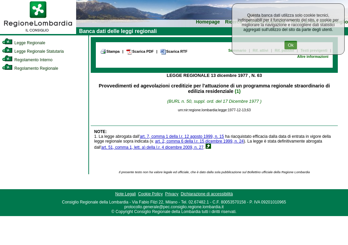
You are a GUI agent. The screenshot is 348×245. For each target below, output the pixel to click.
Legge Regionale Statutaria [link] (33, 51)
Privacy (171, 194)
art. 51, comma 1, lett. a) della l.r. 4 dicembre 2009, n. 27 (152, 147)
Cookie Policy (150, 194)
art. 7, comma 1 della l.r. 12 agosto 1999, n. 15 (182, 136)
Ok (291, 45)
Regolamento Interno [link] (27, 60)
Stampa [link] (110, 51)
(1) (237, 91)
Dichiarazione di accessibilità (207, 194)
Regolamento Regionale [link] (30, 68)
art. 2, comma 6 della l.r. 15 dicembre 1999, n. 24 (199, 141)
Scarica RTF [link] (173, 51)
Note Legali (125, 194)
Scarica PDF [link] (140, 51)
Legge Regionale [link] (23, 42)
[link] (38, 32)
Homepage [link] (208, 21)
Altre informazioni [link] (312, 56)
